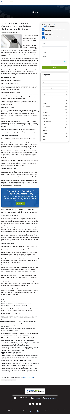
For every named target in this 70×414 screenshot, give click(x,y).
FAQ (31, 411)
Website (45, 139)
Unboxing (45, 133)
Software (45, 127)
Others (44, 109)
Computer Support (47, 85)
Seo (44, 124)
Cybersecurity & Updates (49, 88)
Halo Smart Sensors (47, 97)
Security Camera (47, 121)
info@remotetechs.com (50, 398)
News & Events (46, 106)
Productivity (45, 112)
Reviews (45, 118)
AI (43, 79)
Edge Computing (47, 94)
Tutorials (45, 130)
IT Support (45, 103)
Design (44, 91)
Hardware (45, 100)
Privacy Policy (37, 411)
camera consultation (28, 377)
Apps (44, 82)
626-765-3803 (36, 398)
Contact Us (20, 203)
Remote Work (46, 115)
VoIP (44, 136)
